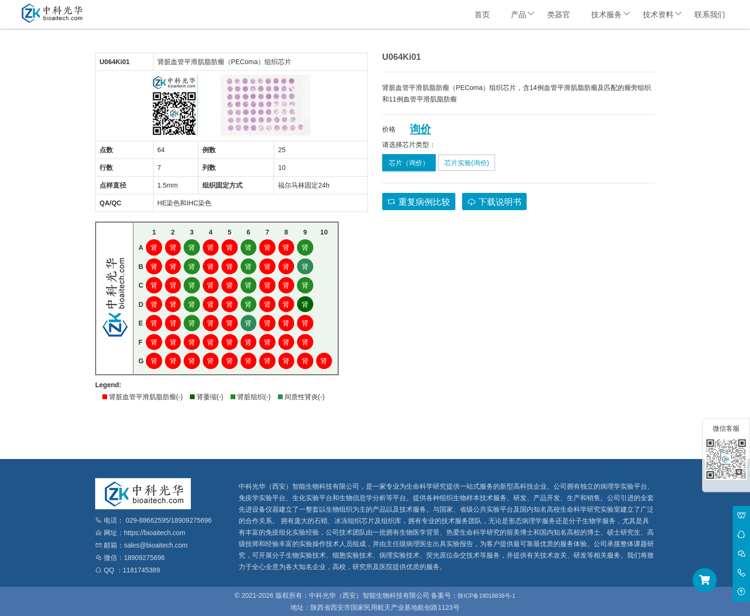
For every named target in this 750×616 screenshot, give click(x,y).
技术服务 (606, 15)
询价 (420, 129)
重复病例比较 (418, 202)
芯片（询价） (409, 163)
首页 (482, 15)
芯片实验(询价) (466, 163)
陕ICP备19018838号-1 (486, 596)
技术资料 (658, 15)
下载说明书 (494, 202)
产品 (518, 15)
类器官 (558, 15)
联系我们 (710, 15)
